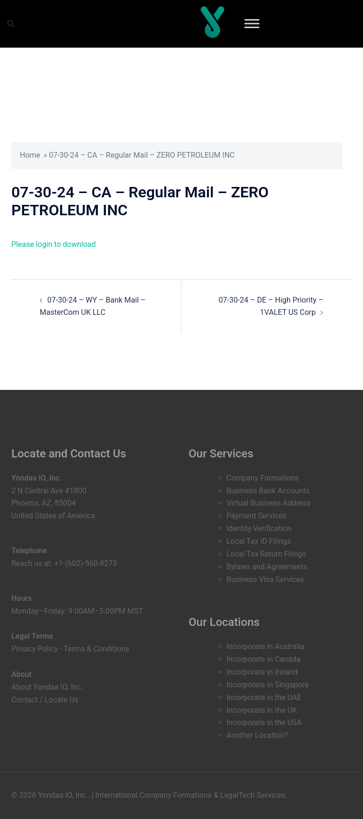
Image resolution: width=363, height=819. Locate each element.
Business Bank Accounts (268, 490)
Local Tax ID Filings (258, 541)
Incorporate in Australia (265, 646)
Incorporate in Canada (263, 659)
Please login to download (53, 244)
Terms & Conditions (97, 648)
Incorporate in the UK (261, 710)
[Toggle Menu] (251, 23)
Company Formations (262, 477)
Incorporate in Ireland (262, 671)
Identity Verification (258, 528)
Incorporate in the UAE (264, 697)
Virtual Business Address (268, 502)
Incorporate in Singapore (267, 684)
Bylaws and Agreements (266, 566)
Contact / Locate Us (44, 699)
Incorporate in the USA (264, 722)
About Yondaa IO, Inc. (47, 687)
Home (30, 155)
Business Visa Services (265, 579)
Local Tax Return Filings (266, 553)
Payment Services (256, 515)
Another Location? (257, 735)
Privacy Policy (34, 648)
